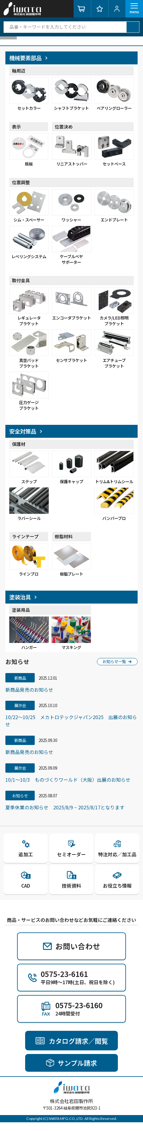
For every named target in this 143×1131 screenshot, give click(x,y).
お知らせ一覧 (117, 668)
